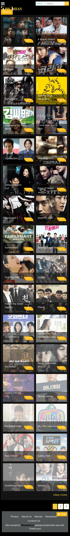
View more (60, 495)
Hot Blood (10, 366)
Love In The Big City (13, 394)
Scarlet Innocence (15, 485)
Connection (11, 158)
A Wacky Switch (46, 39)
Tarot (8, 39)
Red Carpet (11, 455)
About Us (27, 516)
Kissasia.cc (27, 525)
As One (42, 69)
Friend (41, 307)
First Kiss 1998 (12, 277)
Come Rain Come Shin (48, 127)
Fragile (41, 277)
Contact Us (34, 520)
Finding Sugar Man (48, 247)
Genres (39, 516)
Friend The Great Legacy (14, 305)
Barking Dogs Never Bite (45, 97)
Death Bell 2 (11, 218)
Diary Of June (45, 218)
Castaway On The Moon (15, 127)
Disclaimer (51, 516)
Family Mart (11, 247)
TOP (62, 514)
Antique (9, 69)
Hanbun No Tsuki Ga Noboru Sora (47, 335)
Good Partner (12, 336)
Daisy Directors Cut (13, 186)
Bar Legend (11, 99)
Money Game (45, 396)
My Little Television (48, 426)
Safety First (44, 455)
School (41, 485)
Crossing (43, 158)
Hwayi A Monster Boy (47, 365)
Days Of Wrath (46, 188)
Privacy (15, 516)
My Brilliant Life (13, 426)
